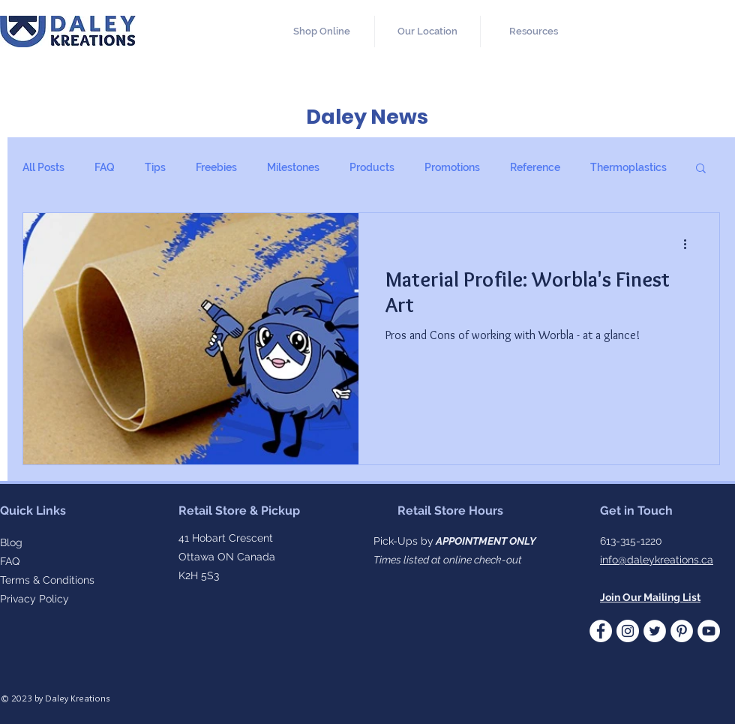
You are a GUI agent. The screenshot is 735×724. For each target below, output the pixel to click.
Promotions (452, 167)
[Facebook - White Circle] (601, 631)
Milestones (293, 167)
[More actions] (690, 244)
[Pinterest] (681, 631)
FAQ (104, 167)
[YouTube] (709, 631)
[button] (533, 31)
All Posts (43, 167)
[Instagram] (627, 631)
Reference (535, 167)
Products (372, 167)
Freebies (216, 167)
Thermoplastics (628, 167)
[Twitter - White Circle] (655, 631)
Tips (155, 167)
